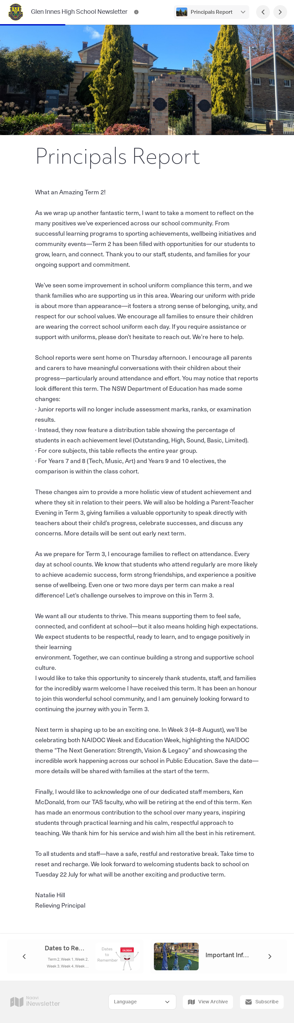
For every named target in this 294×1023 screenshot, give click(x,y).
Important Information (227, 955)
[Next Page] (280, 12)
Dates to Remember (66, 948)
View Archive (208, 1002)
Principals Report (211, 12)
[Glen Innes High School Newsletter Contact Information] (136, 12)
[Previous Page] (263, 12)
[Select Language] (142, 1001)
